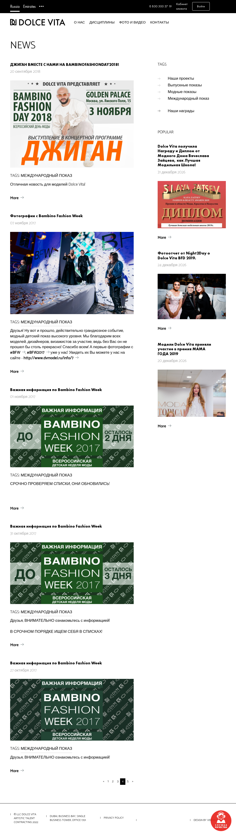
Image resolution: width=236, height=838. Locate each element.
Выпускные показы (185, 85)
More (14, 198)
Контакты (159, 22)
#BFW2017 (35, 352)
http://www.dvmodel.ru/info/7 (49, 358)
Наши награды (181, 111)
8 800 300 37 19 (160, 6)
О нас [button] (79, 22)
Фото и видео (132, 22)
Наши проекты (181, 78)
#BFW (15, 352)
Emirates (29, 6)
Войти (201, 6)
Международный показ (188, 98)
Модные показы (182, 92)
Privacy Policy (114, 818)
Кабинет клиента (182, 6)
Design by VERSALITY (207, 820)
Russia (15, 6)
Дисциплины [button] (102, 22)
